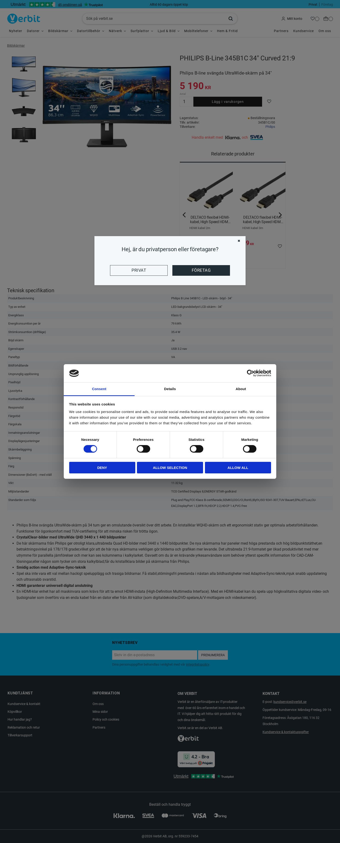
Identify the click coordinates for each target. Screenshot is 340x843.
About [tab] (241, 389)
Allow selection (170, 468)
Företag (201, 270)
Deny (102, 468)
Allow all (238, 468)
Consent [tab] (99, 389)
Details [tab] (170, 389)
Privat (139, 270)
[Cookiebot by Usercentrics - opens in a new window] (250, 373)
